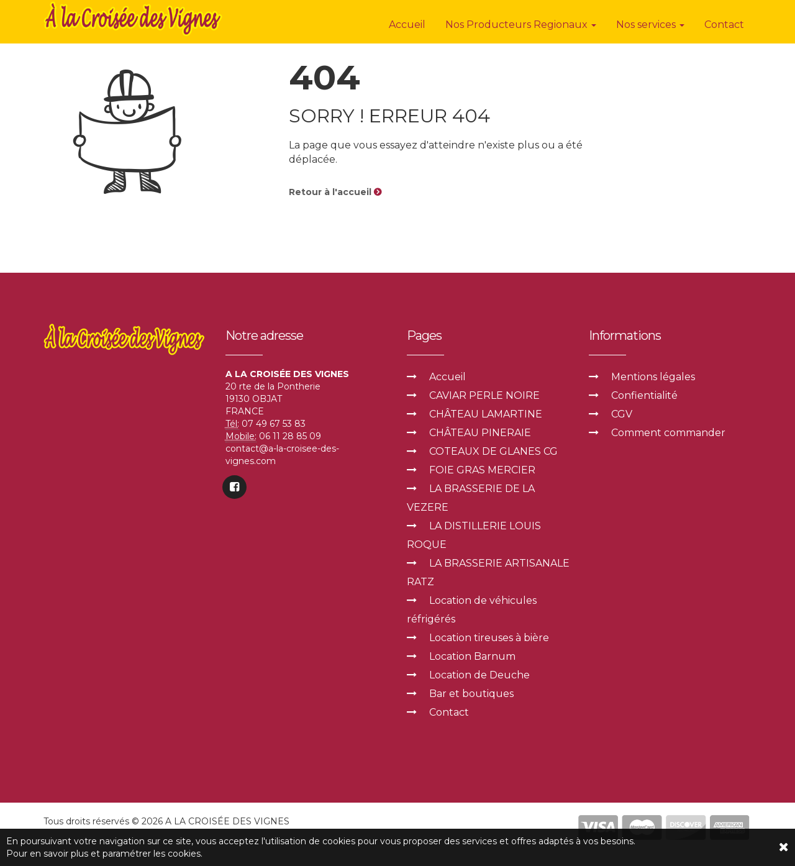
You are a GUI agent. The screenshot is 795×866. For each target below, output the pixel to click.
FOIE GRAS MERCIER (482, 470)
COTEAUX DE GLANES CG (493, 451)
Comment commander (668, 433)
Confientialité (644, 395)
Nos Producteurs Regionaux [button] (520, 24)
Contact (724, 24)
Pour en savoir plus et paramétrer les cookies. (104, 853)
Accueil (407, 24)
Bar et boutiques (471, 694)
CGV (621, 414)
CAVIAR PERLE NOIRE (484, 395)
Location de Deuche (479, 675)
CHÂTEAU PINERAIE (480, 433)
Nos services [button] (650, 24)
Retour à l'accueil (335, 192)
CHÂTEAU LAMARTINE (485, 414)
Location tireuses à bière (489, 638)
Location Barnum (472, 656)
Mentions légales (653, 377)
